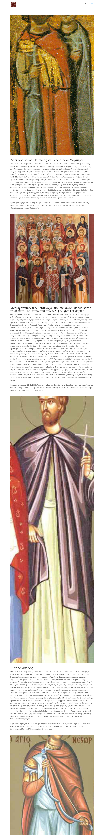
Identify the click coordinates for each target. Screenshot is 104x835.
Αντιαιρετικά (74, 325)
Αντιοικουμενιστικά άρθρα (19, 328)
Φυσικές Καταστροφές (18, 375)
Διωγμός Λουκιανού (32, 174)
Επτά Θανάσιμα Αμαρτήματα (62, 177)
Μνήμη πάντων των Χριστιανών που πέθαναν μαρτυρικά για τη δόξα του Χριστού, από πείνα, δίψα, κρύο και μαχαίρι (50, 309)
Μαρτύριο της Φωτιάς (45, 354)
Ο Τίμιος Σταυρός (61, 703)
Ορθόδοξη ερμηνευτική (18, 187)
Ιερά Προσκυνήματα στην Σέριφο (37, 698)
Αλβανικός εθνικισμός (62, 325)
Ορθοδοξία (14, 362)
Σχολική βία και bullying (77, 370)
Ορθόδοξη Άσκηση (43, 356)
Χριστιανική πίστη (43, 198)
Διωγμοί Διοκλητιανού (64, 169)
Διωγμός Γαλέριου (17, 174)
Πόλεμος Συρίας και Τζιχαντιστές (61, 364)
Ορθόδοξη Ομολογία (60, 706)
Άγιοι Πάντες (34, 674)
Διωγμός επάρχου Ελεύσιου (42, 341)
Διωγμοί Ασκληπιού (26, 330)
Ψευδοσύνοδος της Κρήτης (20, 719)
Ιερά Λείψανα (77, 177)
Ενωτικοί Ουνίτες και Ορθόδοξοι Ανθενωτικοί (33, 695)
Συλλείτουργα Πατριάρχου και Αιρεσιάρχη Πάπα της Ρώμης (46, 370)
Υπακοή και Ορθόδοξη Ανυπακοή (47, 372)
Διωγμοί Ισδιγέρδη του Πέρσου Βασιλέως (59, 333)
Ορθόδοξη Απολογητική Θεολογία (72, 185)
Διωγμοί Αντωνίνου (27, 679)
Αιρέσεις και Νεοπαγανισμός (76, 320)
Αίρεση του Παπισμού (29, 325)
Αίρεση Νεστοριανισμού (58, 322)
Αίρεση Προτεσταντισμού (77, 322)
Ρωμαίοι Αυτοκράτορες (75, 195)
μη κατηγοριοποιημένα (74, 182)
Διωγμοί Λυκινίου (81, 333)
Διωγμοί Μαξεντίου (17, 335)
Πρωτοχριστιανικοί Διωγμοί (33, 195)
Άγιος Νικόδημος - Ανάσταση (43, 166)
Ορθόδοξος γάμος (32, 193)
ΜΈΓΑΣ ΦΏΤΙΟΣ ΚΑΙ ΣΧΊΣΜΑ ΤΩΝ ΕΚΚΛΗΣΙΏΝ (71, 354)
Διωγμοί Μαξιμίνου (48, 335)
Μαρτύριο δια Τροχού (29, 354)
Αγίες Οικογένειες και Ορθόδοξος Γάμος (44, 317)
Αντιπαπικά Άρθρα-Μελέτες (40, 328)
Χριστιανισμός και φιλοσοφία (43, 377)
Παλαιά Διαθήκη (16, 364)
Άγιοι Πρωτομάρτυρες (25, 320)
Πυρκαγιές (62, 195)
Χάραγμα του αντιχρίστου (37, 714)
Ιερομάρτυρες (30, 348)
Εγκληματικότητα (46, 174)
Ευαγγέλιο (61, 346)
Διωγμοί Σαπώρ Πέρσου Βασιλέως (37, 687)
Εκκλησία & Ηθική (30, 177)
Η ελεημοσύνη (77, 695)
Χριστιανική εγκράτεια (57, 375)
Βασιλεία (22, 169)
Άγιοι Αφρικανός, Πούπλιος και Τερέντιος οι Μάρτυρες (46, 160)
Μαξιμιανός (49, 703)
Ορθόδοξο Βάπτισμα (72, 190)
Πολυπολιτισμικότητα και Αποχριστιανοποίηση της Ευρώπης (32, 367)
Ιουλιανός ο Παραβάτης (76, 698)
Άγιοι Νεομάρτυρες (77, 317)
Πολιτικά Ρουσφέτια (81, 364)
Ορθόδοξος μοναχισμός (49, 193)
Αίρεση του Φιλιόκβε (45, 325)
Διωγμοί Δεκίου (49, 169)
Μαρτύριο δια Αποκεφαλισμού (49, 351)
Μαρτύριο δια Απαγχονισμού (26, 351)
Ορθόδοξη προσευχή (39, 190)
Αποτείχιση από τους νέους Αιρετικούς (35, 677)
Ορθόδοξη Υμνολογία (56, 190)
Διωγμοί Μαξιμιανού (17, 172)
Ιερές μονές (54, 698)
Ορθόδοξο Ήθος (87, 190)
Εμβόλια (33, 346)
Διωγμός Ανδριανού (82, 172)
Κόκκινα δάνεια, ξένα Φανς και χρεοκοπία (64, 348)
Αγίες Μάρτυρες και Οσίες (19, 317)
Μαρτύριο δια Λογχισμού (70, 351)
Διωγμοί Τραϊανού (67, 172)
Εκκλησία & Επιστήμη (68, 693)
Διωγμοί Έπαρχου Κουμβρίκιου (31, 333)
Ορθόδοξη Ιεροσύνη (54, 187)
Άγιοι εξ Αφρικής (26, 166)
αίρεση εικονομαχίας (71, 166)
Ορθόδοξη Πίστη (24, 190)
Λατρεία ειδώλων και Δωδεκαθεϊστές (37, 182)
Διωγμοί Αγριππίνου (73, 328)
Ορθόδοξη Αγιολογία (51, 185)
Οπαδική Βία (14, 356)
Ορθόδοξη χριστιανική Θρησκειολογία (79, 359)
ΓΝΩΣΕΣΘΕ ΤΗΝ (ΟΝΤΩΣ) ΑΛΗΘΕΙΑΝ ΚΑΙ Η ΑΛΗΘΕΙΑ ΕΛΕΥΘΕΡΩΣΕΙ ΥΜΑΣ (41, 164)
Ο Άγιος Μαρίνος (21, 668)
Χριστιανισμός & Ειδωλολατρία (62, 198)
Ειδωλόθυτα (57, 174)
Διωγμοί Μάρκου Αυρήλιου (36, 172)
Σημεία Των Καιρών (17, 370)
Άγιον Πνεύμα (39, 320)
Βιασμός (62, 328)
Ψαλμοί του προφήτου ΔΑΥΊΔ (66, 377)
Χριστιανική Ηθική (30, 198)
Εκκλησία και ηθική (44, 177)
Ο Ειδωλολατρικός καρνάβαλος (31, 185)
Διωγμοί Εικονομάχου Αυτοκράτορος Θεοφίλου (37, 682)
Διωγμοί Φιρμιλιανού (60, 338)
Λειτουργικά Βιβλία (58, 182)
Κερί (86, 698)
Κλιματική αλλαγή (42, 348)
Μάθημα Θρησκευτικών (36, 703)
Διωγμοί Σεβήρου (53, 172)
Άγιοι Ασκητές (64, 317)
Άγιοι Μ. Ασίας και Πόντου (19, 674)
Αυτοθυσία (14, 169)
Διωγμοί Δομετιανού (80, 169)
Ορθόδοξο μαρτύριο (17, 193)
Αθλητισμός (59, 166)
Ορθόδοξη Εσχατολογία (37, 187)
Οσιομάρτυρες (88, 362)
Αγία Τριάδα (14, 166)
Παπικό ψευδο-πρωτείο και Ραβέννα (36, 364)
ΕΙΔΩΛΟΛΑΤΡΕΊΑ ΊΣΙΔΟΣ (72, 174)
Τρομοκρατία (24, 372)
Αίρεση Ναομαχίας (86, 166)
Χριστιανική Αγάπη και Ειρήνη (37, 375)
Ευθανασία (70, 346)
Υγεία (32, 372)
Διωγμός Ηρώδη (59, 341)
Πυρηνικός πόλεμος (51, 195)
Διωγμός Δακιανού (25, 341)
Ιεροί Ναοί (63, 698)
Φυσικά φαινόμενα (80, 372)
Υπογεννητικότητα (66, 372)
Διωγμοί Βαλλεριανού (34, 169)
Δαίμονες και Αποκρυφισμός (69, 677)
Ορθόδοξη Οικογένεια (71, 187)
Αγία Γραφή (85, 164)
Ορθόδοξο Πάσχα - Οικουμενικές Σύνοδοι (66, 362)
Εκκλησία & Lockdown (60, 343)
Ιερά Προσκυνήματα (17, 698)
